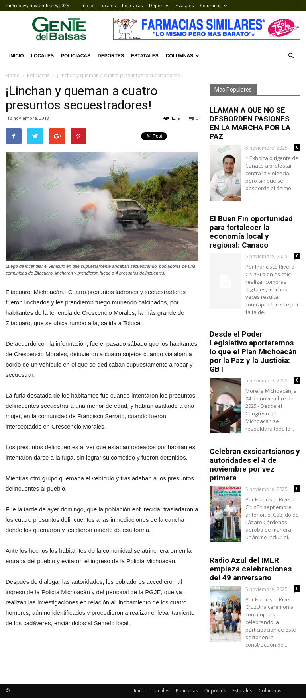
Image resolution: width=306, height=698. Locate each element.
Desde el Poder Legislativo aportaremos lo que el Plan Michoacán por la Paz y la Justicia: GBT (253, 352)
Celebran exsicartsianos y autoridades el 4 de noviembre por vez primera (255, 464)
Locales (108, 5)
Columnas (213, 5)
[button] (290, 55)
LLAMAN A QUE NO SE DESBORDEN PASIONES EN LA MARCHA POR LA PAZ (250, 123)
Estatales (184, 5)
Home (13, 75)
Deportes (159, 5)
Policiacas (132, 5)
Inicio (87, 5)
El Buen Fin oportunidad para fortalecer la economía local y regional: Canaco (251, 232)
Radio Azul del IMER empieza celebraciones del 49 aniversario (251, 569)
